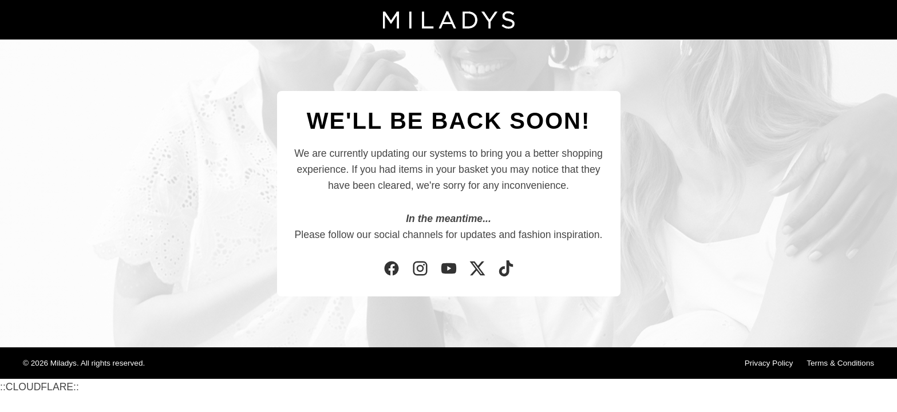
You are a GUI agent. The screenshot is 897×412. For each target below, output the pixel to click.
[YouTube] (448, 269)
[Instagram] (420, 269)
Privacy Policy (769, 363)
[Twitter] (477, 269)
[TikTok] (506, 269)
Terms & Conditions (840, 363)
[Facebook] (391, 269)
